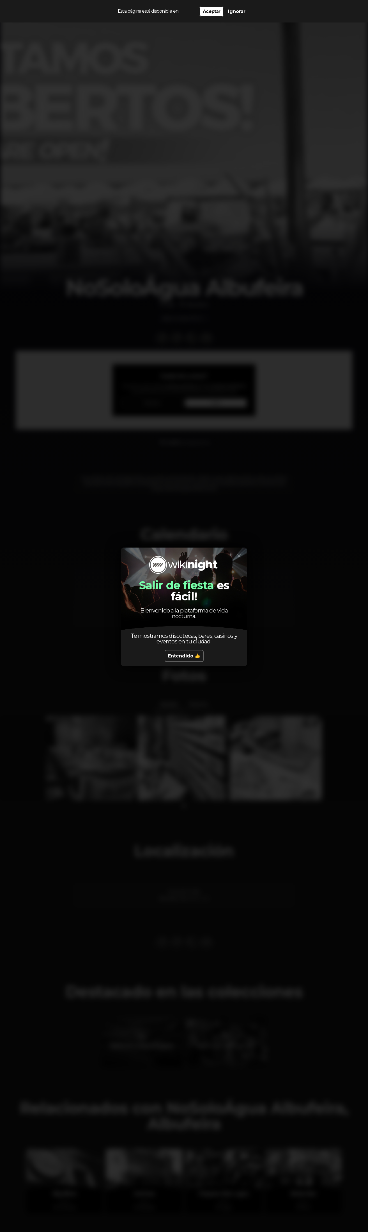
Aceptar (211, 11)
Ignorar (236, 11)
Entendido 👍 (184, 656)
